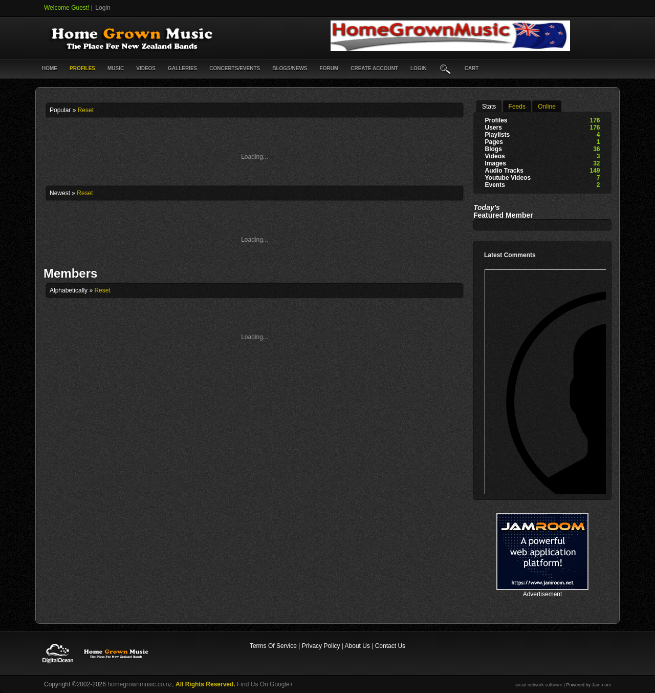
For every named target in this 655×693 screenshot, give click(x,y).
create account (374, 68)
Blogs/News (289, 68)
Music (115, 68)
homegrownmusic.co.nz (139, 684)
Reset (86, 110)
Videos (146, 68)
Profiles (82, 68)
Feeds (517, 106)
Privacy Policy (321, 645)
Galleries (182, 68)
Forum (329, 68)
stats (489, 106)
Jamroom (601, 684)
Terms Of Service (273, 645)
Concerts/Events (234, 68)
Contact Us (390, 645)
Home (49, 68)
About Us (357, 645)
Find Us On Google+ (265, 684)
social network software (539, 684)
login (418, 68)
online (547, 106)
